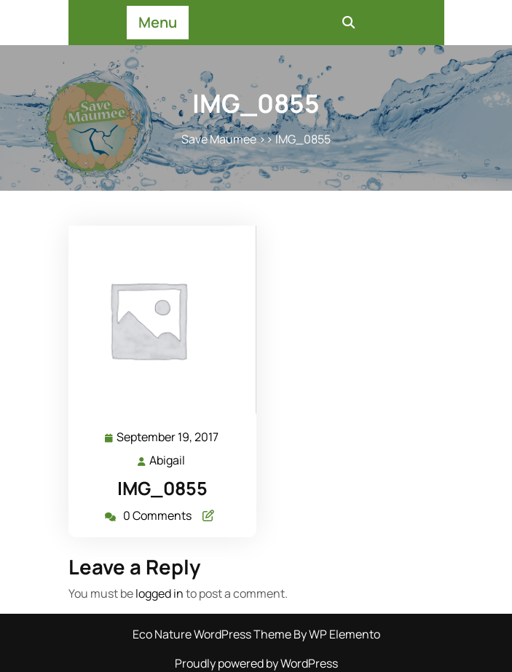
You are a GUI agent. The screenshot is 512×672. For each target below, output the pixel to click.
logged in (159, 593)
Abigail (167, 460)
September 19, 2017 (168, 437)
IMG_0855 (162, 488)
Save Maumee (218, 139)
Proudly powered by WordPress (256, 663)
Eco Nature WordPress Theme (213, 634)
